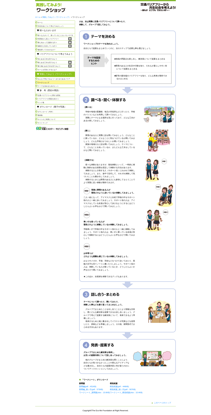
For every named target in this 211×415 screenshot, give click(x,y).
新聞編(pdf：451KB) (87, 386)
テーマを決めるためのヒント (48, 86)
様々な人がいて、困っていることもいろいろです (55, 35)
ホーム (37, 17)
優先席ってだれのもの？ (47, 50)
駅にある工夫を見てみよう (47, 62)
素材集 (40, 115)
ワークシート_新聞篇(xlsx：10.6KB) (94, 392)
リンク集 (41, 102)
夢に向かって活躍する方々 (47, 42)
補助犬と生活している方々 (47, 46)
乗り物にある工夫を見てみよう (49, 66)
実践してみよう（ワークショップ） (56, 17)
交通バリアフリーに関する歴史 (49, 95)
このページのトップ (162, 403)
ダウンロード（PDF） (46, 112)
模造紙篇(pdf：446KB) (119, 386)
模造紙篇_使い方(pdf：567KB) (123, 389)
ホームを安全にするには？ (47, 70)
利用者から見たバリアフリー (48, 39)
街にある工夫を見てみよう (47, 59)
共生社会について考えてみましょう (51, 26)
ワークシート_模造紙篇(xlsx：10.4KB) (126, 392)
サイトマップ (42, 123)
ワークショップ (43, 82)
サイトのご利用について (47, 119)
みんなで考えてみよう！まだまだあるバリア (54, 79)
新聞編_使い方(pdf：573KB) (91, 389)
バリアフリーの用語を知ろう (48, 99)
